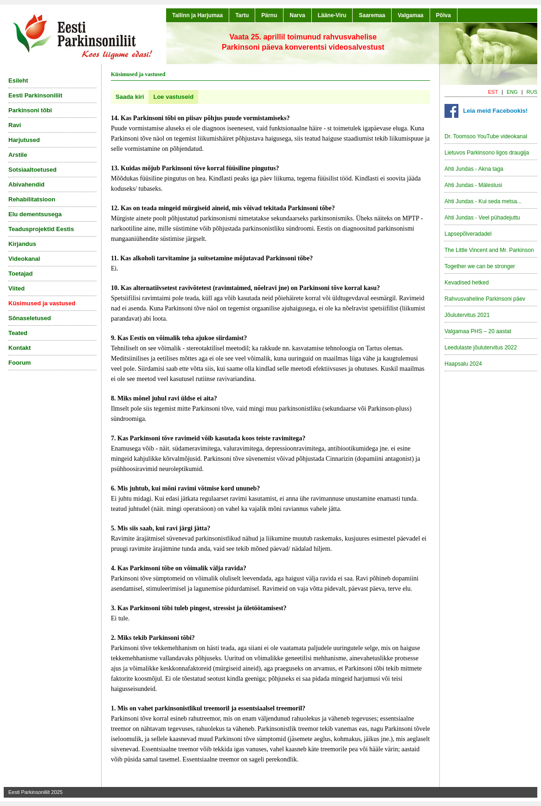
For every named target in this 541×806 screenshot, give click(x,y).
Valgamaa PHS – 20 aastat (477, 331)
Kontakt (19, 347)
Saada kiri (130, 96)
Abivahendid (26, 184)
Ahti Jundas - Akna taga (473, 169)
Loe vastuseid (173, 96)
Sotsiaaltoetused (32, 169)
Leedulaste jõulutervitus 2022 (480, 347)
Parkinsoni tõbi (30, 110)
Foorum (19, 362)
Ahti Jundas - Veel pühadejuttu (482, 217)
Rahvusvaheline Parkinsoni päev (484, 299)
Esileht (18, 80)
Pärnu (269, 15)
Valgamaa (410, 15)
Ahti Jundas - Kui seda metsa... (483, 201)
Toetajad (20, 273)
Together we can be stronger (479, 266)
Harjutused (24, 139)
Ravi (14, 125)
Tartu (242, 15)
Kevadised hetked (466, 282)
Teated (17, 332)
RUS (532, 92)
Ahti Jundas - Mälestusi (473, 185)
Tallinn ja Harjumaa (197, 15)
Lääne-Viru (332, 15)
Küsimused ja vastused (42, 303)
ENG (512, 92)
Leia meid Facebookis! (495, 110)
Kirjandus (22, 243)
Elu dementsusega (35, 214)
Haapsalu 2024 (463, 364)
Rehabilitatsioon (31, 199)
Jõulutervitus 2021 (466, 315)
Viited (16, 288)
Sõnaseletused (29, 318)
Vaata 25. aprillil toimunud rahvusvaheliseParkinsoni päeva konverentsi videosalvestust (303, 42)
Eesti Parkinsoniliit (35, 95)
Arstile (17, 154)
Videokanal (24, 258)
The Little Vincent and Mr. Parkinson (489, 250)
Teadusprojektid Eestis (41, 229)
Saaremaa (372, 15)
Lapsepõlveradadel (467, 234)
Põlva (443, 15)
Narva (297, 15)
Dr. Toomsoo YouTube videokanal (485, 136)
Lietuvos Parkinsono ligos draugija (486, 152)
